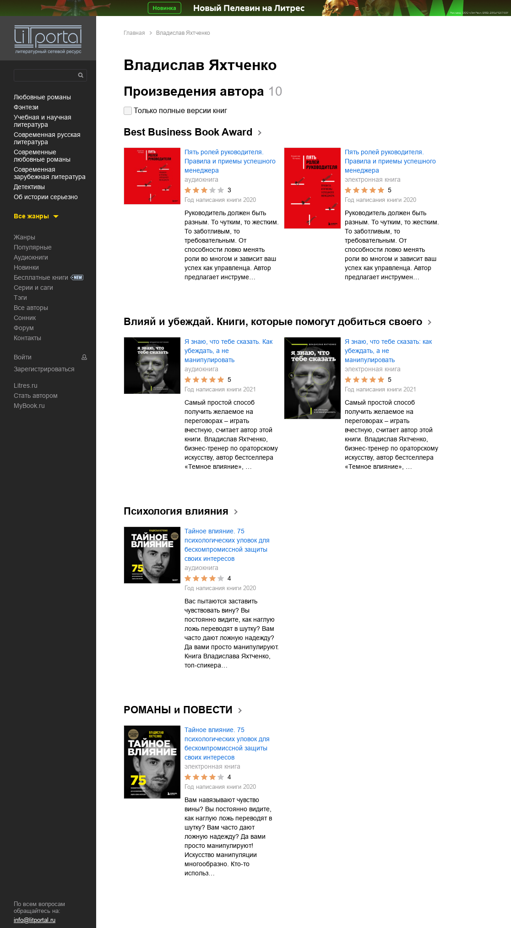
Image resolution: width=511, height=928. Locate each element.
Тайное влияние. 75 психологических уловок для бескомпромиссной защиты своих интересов (227, 544)
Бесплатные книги (41, 277)
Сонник (25, 317)
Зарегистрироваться (44, 369)
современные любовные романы (42, 155)
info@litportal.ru (34, 920)
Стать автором (36, 395)
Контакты (27, 338)
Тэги (20, 297)
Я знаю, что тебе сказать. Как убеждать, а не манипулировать (228, 351)
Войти (23, 357)
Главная (134, 33)
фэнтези (26, 107)
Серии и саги (33, 287)
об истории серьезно (46, 197)
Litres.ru (26, 385)
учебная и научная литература (42, 121)
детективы (29, 186)
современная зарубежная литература (50, 173)
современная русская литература (47, 138)
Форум (24, 327)
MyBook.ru (29, 405)
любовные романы (42, 97)
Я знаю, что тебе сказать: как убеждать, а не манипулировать (388, 351)
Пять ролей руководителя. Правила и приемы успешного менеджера (230, 161)
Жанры (24, 237)
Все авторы (31, 307)
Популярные (33, 247)
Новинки (26, 267)
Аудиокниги (31, 257)
